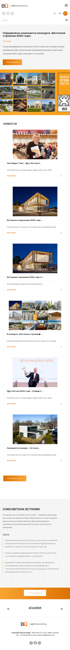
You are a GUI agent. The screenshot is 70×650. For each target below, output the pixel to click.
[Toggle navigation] (67, 5)
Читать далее (12, 62)
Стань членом (35, 593)
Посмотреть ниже (14, 478)
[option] (35, 608)
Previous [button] (8, 609)
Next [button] (62, 609)
